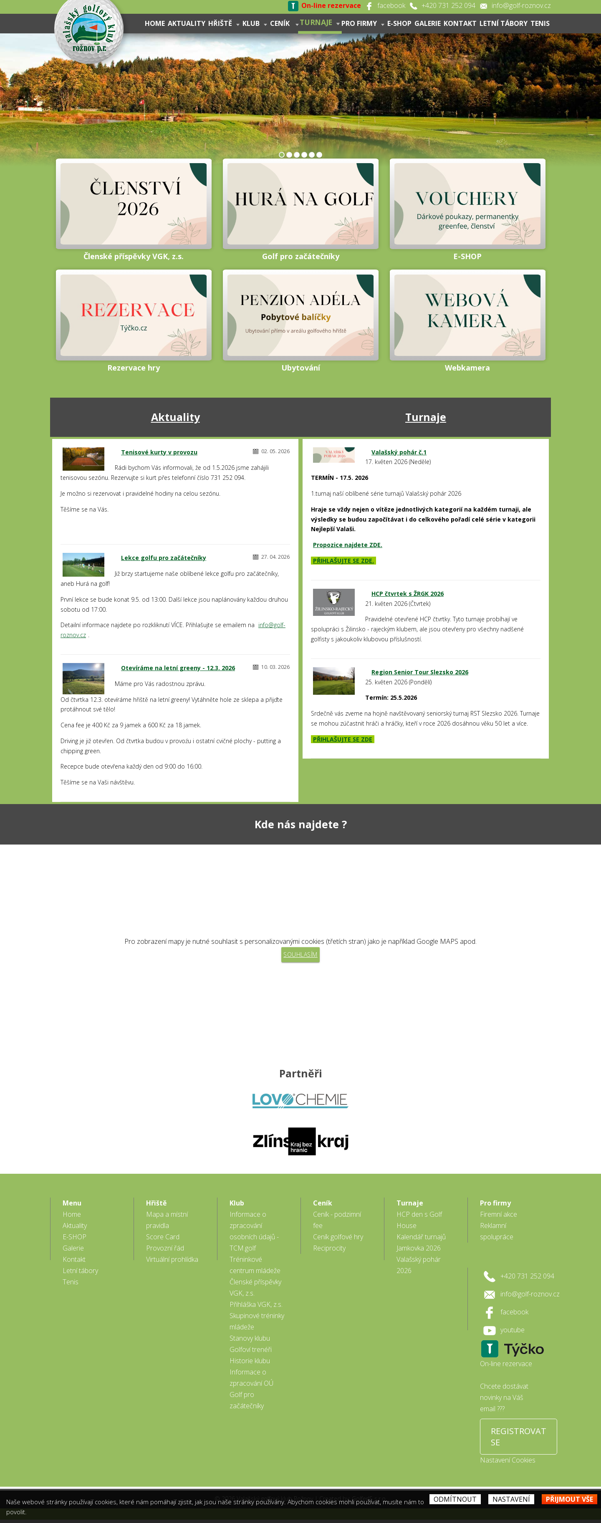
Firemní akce (498, 1217)
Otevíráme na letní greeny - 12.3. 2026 (178, 668)
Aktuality (186, 23)
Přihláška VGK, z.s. (256, 1307)
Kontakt (460, 23)
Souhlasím (300, 954)
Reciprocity (329, 1251)
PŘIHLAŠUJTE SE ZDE (342, 739)
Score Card (162, 1240)
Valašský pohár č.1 (399, 452)
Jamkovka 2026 (418, 1251)
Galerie (427, 23)
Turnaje (320, 22)
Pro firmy (362, 23)
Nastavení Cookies (507, 1463)
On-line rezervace (506, 1367)
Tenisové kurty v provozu (159, 452)
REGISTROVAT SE (518, 1440)
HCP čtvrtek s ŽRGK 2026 (407, 594)
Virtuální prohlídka (172, 1262)
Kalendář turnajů (421, 1240)
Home (155, 23)
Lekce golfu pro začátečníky (163, 558)
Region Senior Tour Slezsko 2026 (419, 672)
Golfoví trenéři (251, 1352)
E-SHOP (399, 23)
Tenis (540, 23)
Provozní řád (165, 1251)
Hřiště (224, 23)
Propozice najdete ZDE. (347, 545)
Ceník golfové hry (338, 1240)
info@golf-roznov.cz (521, 5)
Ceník (284, 23)
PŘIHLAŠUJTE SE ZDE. (343, 561)
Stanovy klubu (250, 1341)
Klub (254, 23)
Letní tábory (504, 23)
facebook (391, 5)
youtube (512, 1333)
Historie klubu (250, 1364)
